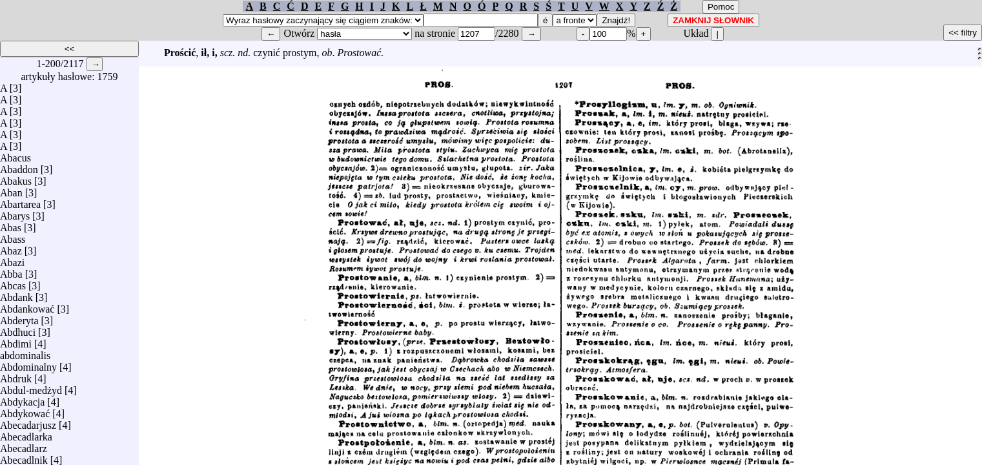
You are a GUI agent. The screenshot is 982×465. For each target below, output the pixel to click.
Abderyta (19, 317)
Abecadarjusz (28, 422)
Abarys (15, 212)
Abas (10, 224)
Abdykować (25, 410)
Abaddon (19, 166)
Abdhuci (18, 329)
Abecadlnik (24, 456)
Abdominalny (28, 363)
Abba (11, 270)
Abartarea (20, 201)
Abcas (13, 282)
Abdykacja (22, 398)
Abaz (11, 247)
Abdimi (16, 340)
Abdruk (16, 375)
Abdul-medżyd (31, 387)
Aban (11, 189)
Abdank (16, 294)
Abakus (16, 177)
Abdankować (27, 305)
